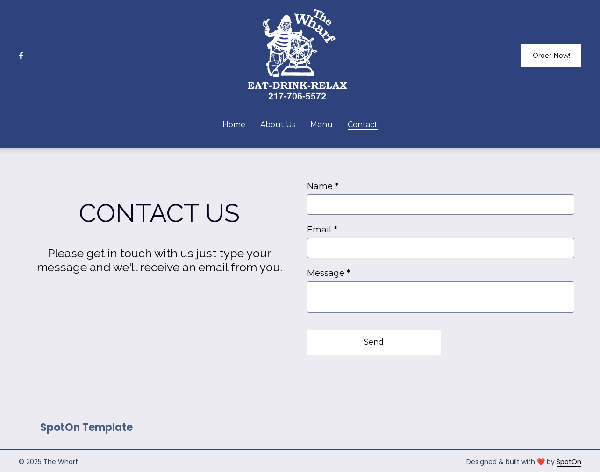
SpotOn (569, 461)
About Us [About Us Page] (277, 124)
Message (328, 273)
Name (322, 186)
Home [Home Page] (233, 124)
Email (322, 230)
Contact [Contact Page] (363, 124)
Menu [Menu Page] (321, 124)
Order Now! (551, 55)
